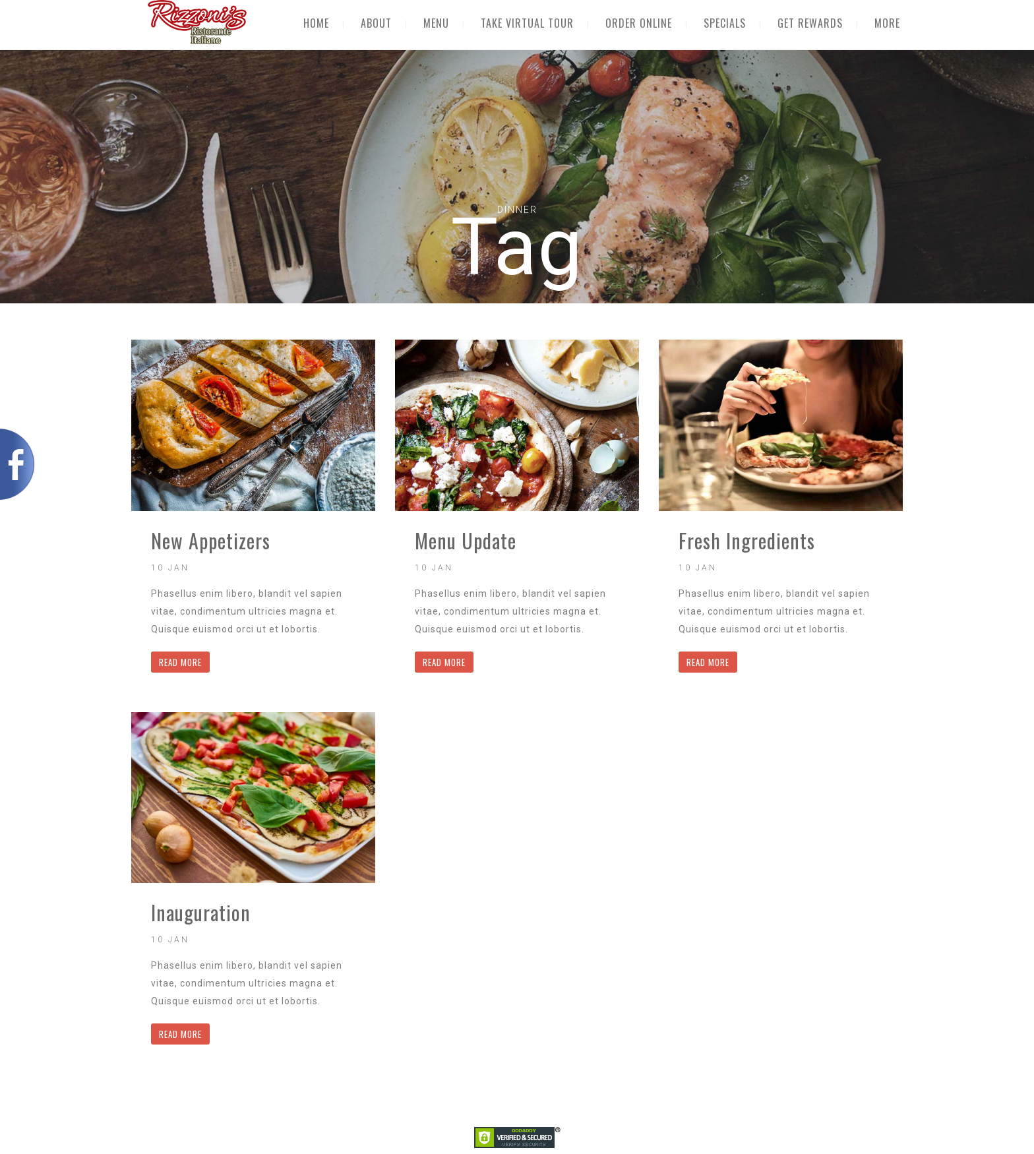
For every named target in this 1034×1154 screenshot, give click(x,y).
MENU (436, 23)
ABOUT (376, 23)
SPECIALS (725, 23)
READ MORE (180, 662)
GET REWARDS (810, 23)
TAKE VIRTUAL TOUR (527, 23)
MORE (887, 23)
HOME (316, 23)
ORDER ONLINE (638, 23)
